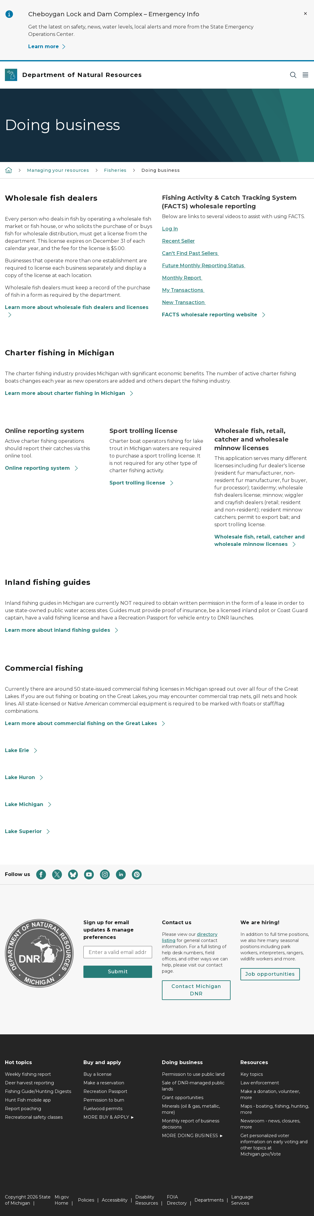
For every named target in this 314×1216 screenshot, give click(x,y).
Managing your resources (58, 170)
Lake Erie (21, 750)
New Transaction (184, 302)
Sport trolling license (141, 483)
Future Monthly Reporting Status (203, 265)
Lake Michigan (28, 804)
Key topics (251, 1074)
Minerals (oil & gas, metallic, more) (191, 1109)
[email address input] (117, 952)
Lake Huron (24, 777)
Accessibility (115, 1200)
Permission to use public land (193, 1074)
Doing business (160, 170)
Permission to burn (103, 1100)
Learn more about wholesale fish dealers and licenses (76, 311)
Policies (86, 1200)
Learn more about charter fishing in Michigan (69, 393)
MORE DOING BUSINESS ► (193, 1135)
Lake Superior (28, 831)
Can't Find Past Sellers (190, 253)
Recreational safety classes (34, 1117)
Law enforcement (259, 1083)
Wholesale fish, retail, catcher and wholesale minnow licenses (259, 540)
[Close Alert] (305, 13)
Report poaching (23, 1108)
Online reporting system (42, 468)
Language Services (242, 1200)
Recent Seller (178, 241)
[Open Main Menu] (305, 75)
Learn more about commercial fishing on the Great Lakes (85, 723)
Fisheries (115, 170)
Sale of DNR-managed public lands (193, 1086)
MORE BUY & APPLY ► (109, 1117)
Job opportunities (270, 974)
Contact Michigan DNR (196, 990)
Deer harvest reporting (29, 1083)
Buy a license (97, 1074)
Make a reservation (103, 1083)
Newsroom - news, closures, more (270, 1124)
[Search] (293, 75)
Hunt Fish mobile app (28, 1100)
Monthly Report (182, 278)
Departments (209, 1200)
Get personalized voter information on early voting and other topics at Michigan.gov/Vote (274, 1145)
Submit (118, 972)
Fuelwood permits (102, 1108)
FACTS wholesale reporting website (214, 315)
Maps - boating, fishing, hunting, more (274, 1109)
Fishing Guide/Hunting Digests (38, 1091)
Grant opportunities (182, 1097)
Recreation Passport (105, 1091)
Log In (170, 229)
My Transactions (183, 290)
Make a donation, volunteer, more (270, 1094)
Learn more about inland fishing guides (62, 630)
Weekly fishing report (28, 1074)
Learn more (47, 46)
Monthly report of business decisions (190, 1124)
